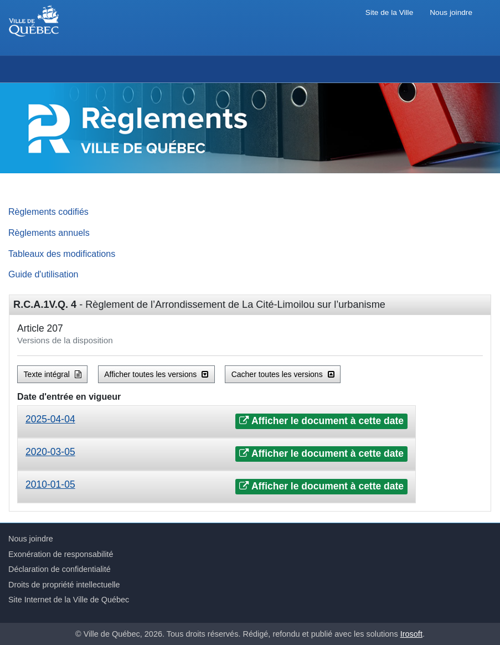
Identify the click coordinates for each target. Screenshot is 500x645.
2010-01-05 (50, 484)
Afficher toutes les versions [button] (156, 374)
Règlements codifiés (48, 211)
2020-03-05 (50, 451)
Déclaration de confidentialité (59, 569)
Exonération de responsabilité (61, 554)
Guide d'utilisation (43, 274)
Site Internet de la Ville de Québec (68, 599)
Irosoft (411, 633)
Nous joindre (451, 12)
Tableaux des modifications (61, 254)
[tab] (216, 421)
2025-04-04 (50, 419)
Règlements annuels (49, 233)
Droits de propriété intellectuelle (64, 584)
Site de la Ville (389, 12)
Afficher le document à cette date (321, 420)
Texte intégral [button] (52, 374)
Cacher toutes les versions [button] (282, 374)
